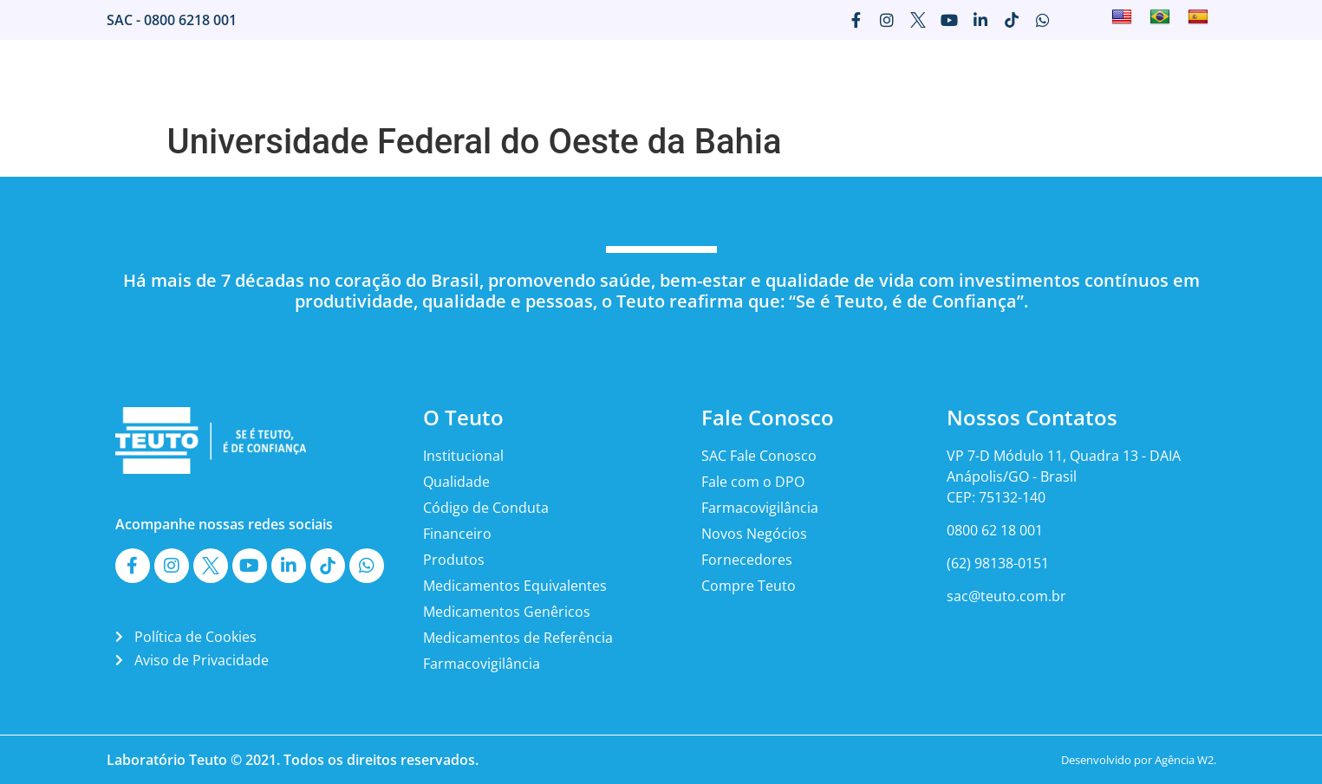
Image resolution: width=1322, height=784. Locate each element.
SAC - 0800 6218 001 (172, 19)
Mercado (664, 77)
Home (520, 77)
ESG (1188, 77)
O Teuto (587, 77)
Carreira (914, 77)
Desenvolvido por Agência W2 (1137, 760)
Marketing (832, 77)
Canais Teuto (1112, 77)
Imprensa (746, 77)
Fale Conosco (1005, 77)
